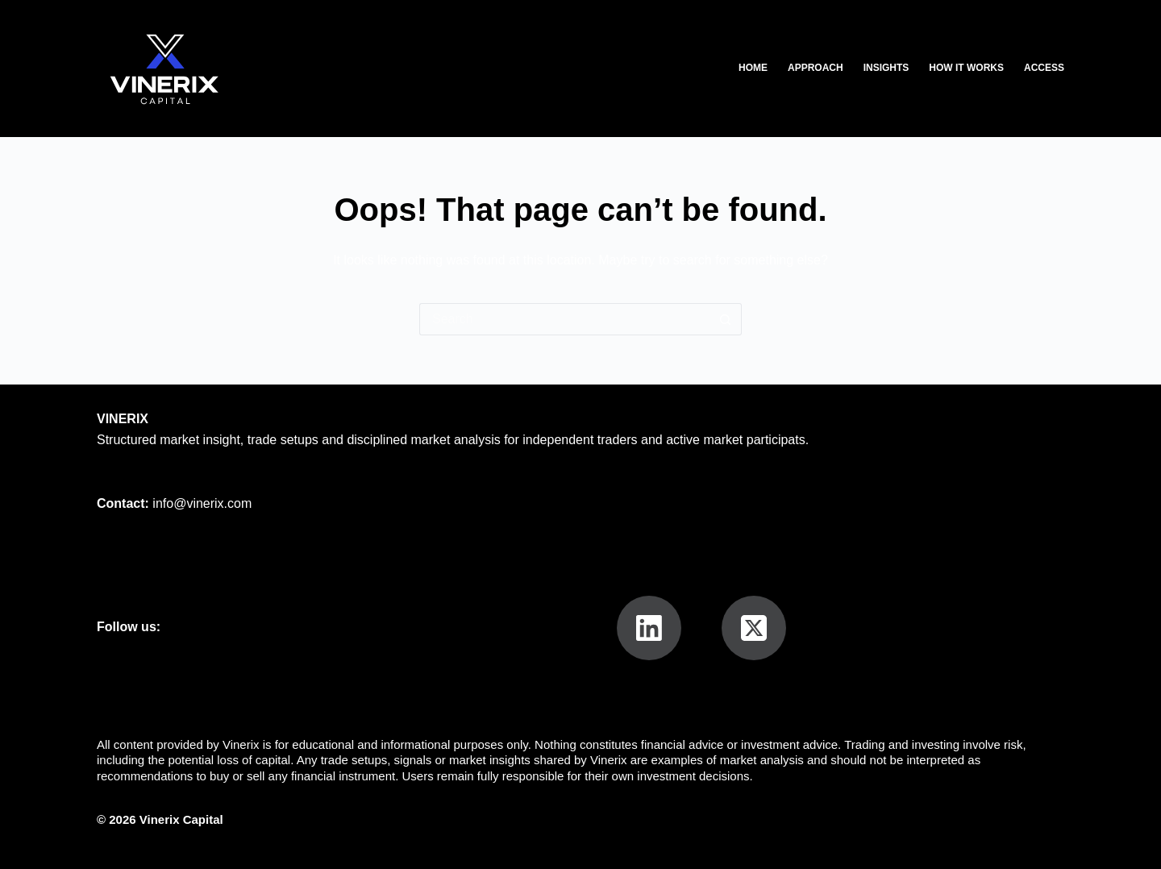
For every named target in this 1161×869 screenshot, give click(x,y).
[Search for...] (564, 319)
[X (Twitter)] (754, 628)
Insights (886, 67)
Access (1044, 67)
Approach (815, 67)
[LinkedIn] (649, 628)
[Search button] (726, 319)
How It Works (966, 67)
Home (753, 67)
